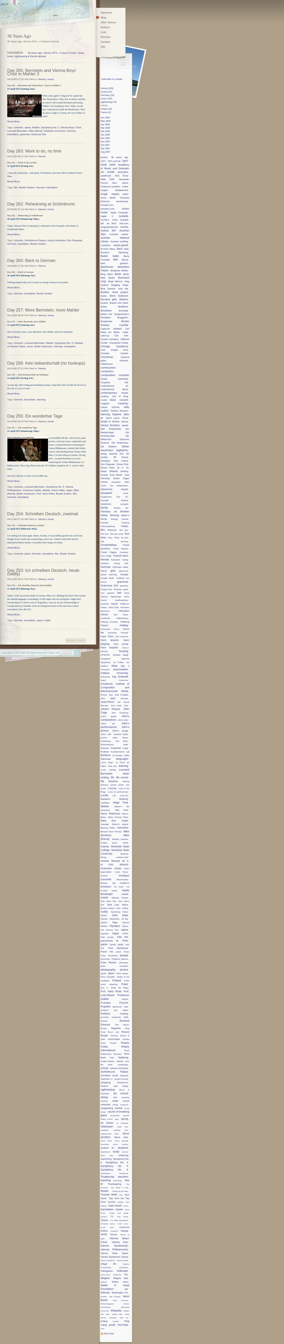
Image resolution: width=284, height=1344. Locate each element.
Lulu (114, 795)
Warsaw (105, 1292)
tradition (120, 1202)
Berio (110, 274)
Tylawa (104, 1220)
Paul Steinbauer (118, 948)
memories (122, 827)
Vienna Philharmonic (114, 1249)
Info (103, 46)
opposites (105, 934)
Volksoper (122, 1270)
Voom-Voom (105, 1275)
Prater (124, 984)
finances (112, 530)
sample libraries (107, 1061)
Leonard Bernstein (17, 131)
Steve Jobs (121, 1137)
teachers (123, 1176)
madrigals (105, 803)
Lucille (104, 795)
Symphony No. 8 (114, 1169)
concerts (18, 127)
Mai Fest (121, 810)
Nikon (125, 904)
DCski (125, 418)
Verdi (104, 1234)
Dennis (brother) (110, 425)
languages (122, 758)
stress (115, 1144)
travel (119, 1209)
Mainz (104, 813)
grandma (124, 585)
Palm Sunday (107, 937)
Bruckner (106, 310)
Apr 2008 (105, 124)
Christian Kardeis (114, 353)
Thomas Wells (109, 1194)
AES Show (121, 175)
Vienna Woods (122, 1260)
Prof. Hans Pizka (45, 493)
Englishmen (106, 497)
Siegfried (104, 1086)
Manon (125, 814)
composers (107, 371)
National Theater (120, 898)
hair (119, 592)
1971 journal (114, 161)
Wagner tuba (120, 1278)
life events (122, 777)
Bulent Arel (106, 314)
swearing (123, 1155)
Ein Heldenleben (119, 485)
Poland (116, 980)
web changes (115, 1297)
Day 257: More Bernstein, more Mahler (43, 310)
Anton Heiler (58, 490)
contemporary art (114, 386)
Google (124, 574)
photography (108, 969)
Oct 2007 (105, 145)
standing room (121, 1130)
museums (106, 868)
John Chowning (120, 713)
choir (103, 350)
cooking (104, 396)
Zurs (102, 1329)
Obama (104, 916)
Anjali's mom (119, 194)
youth (112, 1324)
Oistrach (104, 919)
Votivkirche (117, 1275)
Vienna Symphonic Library (114, 1256)
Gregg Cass (106, 589)
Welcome (70, 640)
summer (125, 1152)
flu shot (124, 537)
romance (114, 1036)
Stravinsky (105, 1144)
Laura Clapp (107, 762)
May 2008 (105, 121)
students (123, 1147)
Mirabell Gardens (120, 839)
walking (104, 1282)
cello (126, 335)
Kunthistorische (117, 752)
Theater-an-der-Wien (120, 1191)
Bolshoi (105, 292)
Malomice (114, 813)
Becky (125, 259)
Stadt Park (122, 1127)
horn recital (121, 644)
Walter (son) (120, 1281)
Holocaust (105, 629)
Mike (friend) (36, 131)
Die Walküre (108, 446)
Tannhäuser (123, 1173)
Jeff (118, 702)
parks (104, 944)
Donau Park (122, 464)
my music (119, 887)
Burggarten (122, 317)
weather (104, 1297)
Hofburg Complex (109, 622)
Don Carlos (121, 460)
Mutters (104, 883)
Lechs (103, 770)
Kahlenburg (106, 741)
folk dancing (114, 541)
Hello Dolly (114, 607)
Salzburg (123, 1057)
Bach (120, 248)
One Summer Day (109, 930)
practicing (113, 984)
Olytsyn (125, 926)
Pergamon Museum (120, 959)
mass (125, 820)
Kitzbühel (116, 748)
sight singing (121, 1086)
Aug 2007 (105, 152)
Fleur (110, 537)
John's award (108, 716)
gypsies (110, 593)
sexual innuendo (121, 1079)
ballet (116, 256)
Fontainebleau (109, 544)
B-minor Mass (108, 249)
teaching (106, 1180)
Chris (125, 350)
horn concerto (121, 636)
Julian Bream (120, 738)
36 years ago (119, 157)
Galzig (125, 559)
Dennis (124, 421)
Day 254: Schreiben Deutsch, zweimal (42, 513)
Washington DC (120, 1292)
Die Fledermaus (120, 443)
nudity (104, 911)
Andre (125, 186)
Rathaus (105, 1013)
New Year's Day (108, 901)
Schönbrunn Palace (35, 240)
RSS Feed (109, 1333)
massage (105, 824)
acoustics (123, 172)
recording (104, 1017)
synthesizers (105, 1173)
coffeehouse (107, 364)
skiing (104, 1097)
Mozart (115, 860)
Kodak (125, 748)
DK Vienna (120, 457)
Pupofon (106, 1006)
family (104, 507)
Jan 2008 (105, 135)
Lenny (112, 769)
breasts (104, 303)
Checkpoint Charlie (118, 343)
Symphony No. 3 (50, 127)
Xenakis (115, 1321)
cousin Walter (108, 400)
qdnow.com (117, 1007)
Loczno (112, 788)
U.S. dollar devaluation (119, 1220)
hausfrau (105, 604)
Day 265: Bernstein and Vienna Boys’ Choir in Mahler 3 (41, 72)
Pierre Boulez (122, 974)
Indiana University (114, 673)
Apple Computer (119, 212)
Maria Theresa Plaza (118, 817)
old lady (124, 919)
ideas (114, 665)
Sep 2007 (105, 148)
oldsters (104, 923)
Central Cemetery (110, 339)
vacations (114, 1231)
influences (105, 677)
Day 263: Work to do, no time (34, 151)
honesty (124, 632)
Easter (116, 478)
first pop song (116, 534)
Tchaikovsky (107, 1176)
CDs (116, 335)
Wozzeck (112, 1318)
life (112, 777)
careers (117, 328)
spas (117, 1119)
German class (120, 567)
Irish (111, 695)
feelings (114, 519)
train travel (115, 1205)
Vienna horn (120, 1242)
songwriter (124, 1105)
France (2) (106, 112)
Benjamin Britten (119, 270)
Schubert (105, 1075)
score (30, 346)
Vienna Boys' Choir (70, 127)
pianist (103, 974)
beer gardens (114, 263)
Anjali (47, 620)
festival (125, 519)
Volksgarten (107, 1271)
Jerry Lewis (116, 705)
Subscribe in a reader (111, 79)
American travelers (110, 186)
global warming (109, 574)
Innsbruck (107, 683)
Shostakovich (122, 1083)
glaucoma (123, 571)
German (71, 131)
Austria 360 (108, 230)
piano (27, 553)
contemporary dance (114, 389)
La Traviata (117, 755)
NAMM (104, 897)
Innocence (123, 680)
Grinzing (117, 589)
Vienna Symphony (108, 1260)
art (102, 223)
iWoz (103, 698)
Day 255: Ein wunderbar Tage (34, 416)
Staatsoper (107, 1126)
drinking (124, 471)
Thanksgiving (114, 1184)
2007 (125, 160)
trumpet (104, 1217)
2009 (112, 164)
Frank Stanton (120, 548)
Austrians (105, 245)
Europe (104, 500)
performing (105, 959)
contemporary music (114, 392)
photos (104, 157)
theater (105, 1191)
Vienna (41, 79)
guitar (125, 589)
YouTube (122, 1324)
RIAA (126, 1017)
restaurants (116, 1017)
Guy (103, 593)
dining (104, 454)
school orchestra (56, 240)
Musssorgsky (122, 879)
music (50, 79)
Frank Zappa (108, 552)
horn (111, 636)
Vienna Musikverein (114, 1245)
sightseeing (108, 1089)
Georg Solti (121, 563)
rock (117, 1032)
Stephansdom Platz (110, 1134)
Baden (104, 256)
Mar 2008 (105, 128)
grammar (25, 134)
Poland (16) (106, 109)
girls (113, 570)
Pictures (105, 36)
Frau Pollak (106, 556)
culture (104, 407)
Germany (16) (107, 95)
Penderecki (113, 956)
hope (103, 636)
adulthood (106, 175)
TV (111, 1216)
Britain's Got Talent (119, 303)
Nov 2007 (105, 141)
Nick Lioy (113, 904)
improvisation (120, 669)
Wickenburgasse (107, 1304)
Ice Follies (118, 662)
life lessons (109, 781)
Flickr (116, 537)
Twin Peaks (122, 1217)
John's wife (106, 734)
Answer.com (107, 205)
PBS (111, 952)
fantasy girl (121, 508)
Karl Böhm (122, 741)
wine (107, 1314)
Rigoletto (116, 1028)
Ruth (112, 1058)
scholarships (123, 1065)
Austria (124, 226)
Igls (123, 666)
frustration (115, 559)
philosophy (123, 963)
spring (124, 1118)
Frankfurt (124, 552)
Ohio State (120, 915)
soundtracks (115, 1116)
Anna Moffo (108, 197)
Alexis (125, 183)
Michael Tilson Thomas (111, 832)
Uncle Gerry (122, 1224)
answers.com (107, 208)
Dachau (115, 407)
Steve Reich (106, 1141)
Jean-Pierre (107, 701)
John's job (108, 723)
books (104, 296)
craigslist (105, 403)
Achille (110, 172)
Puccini (123, 1002)
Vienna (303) (107, 88)
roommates (114, 1039)
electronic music (114, 489)
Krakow (105, 751)
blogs (125, 285)
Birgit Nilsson (115, 281)
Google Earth (107, 578)
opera (27, 127)
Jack (112, 698)
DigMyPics (122, 450)
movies (105, 860)
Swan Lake (107, 1155)
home (116, 629)
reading (124, 1013)
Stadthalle (105, 1130)
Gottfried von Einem (55, 131)
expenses (106, 504)
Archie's (105, 219)
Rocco (110, 1032)
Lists (103, 32)
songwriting (107, 1108)
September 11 (107, 1079)
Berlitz (111, 277)
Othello (125, 934)
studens (125, 1144)
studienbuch (105, 1152)
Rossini (113, 1043)
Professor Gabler (32, 490)
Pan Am (122, 937)
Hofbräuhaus (122, 618)
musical (104, 876)
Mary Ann (108, 820)
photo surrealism (114, 966)
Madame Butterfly (114, 799)
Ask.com (123, 223)
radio (126, 1007)
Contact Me (53, 652)
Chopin (114, 350)
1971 (103, 161)
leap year (112, 766)
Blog (81, 640)
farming (114, 515)
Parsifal (113, 945)
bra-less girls (109, 299)
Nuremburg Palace (119, 912)
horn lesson (110, 640)
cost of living (120, 396)
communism (108, 367)
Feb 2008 (105, 131)
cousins (124, 399)
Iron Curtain (121, 694)
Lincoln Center (117, 785)
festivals (104, 522)
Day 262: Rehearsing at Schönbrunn (41, 204)
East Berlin (116, 475)
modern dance (109, 843)
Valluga (124, 1230)
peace (118, 952)
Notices (105, 27)
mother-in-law (122, 857)
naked (125, 894)
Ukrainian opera (108, 1224)
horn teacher (109, 647)
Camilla (123, 325)
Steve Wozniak (121, 1141)
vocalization (123, 1267)
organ (69, 490)
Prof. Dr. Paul (119, 987)
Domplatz (105, 461)
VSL (126, 1274)
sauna (119, 1061)
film (16, 187)
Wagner (105, 1278)
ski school (120, 1093)
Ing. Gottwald (120, 676)
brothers (123, 306)
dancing (41, 399)
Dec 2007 (105, 138)
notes (118, 908)
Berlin (118, 274)
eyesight (124, 504)
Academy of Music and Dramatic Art (115, 168)
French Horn (120, 555)
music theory (121, 872)
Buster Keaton (27, 187)
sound (118, 1108)
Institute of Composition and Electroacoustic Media (115, 687)
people (124, 955)
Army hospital (120, 219)
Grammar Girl (38, 134)
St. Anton (107, 1122)
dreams (113, 471)
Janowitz (124, 698)
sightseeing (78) (108, 102)
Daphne (116, 414)
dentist (125, 425)
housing (123, 651)
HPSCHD (105, 655)
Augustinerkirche (109, 227)
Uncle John (107, 1227)
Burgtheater (106, 321)
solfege (115, 1105)
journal (104, 738)
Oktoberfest (114, 919)
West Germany (120, 1300)
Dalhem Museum (119, 411)
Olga (114, 922)
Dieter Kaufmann (43, 346)
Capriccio (105, 329)
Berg (103, 274)
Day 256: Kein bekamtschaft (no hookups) (46, 363)
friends (105, 559)
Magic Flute (120, 802)
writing (104, 1321)
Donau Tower (108, 467)
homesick (112, 632)
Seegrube (124, 1076)
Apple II (107, 216)
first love (105, 534)
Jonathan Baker (121, 734)
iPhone (104, 695)
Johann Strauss (110, 709)
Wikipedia (116, 1310)
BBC (115, 259)
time (121, 1195)
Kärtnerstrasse (107, 744)
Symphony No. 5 (64, 343)
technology (117, 1181)
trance (125, 1206)
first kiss (124, 530)
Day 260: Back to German (31, 260)
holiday (124, 625)
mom (125, 842)
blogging (115, 285)
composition (108, 375)
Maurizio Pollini (108, 828)
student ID (107, 1148)
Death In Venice (110, 421)
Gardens (105, 563)
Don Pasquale (74, 240)
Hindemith (105, 618)
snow (115, 1100)
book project (120, 292)
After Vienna (108, 22)
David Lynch (112, 418)
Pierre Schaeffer (108, 977)
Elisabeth (106, 492)
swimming (106, 1159)
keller (126, 744)
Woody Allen (117, 1314)
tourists (111, 1202)
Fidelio (124, 526)
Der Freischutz (111, 428)
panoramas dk (109, 940)
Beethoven (107, 266)
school (104, 1068)
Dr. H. (120, 467)
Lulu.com (124, 795)
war (126, 1289)
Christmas (107, 356)
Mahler (36, 127)
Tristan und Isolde (118, 1213)
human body (120, 654)
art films (111, 223)
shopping (106, 1082)
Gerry (104, 570)
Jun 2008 (105, 117)
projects (125, 999)
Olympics (115, 925)
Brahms (124, 299)
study (116, 1151)
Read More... (14, 121)
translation (13, 134)
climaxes (124, 360)
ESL (118, 497)
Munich (124, 864)
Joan (126, 705)
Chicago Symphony (114, 346)
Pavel (104, 951)
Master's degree (120, 824)
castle (125, 332)
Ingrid (103, 680)
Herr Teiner (121, 614)
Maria (103, 817)
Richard (104, 1021)
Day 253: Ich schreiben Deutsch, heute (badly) (43, 572)
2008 (104, 164)
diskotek (113, 454)
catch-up (105, 335)
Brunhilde (123, 310)
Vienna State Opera (114, 1253)
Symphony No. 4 (117, 1162)
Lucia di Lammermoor (118, 792)
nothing (125, 908)
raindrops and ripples (114, 1010)
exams (124, 500)
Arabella (123, 216)
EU (126, 497)
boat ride (123, 288)
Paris (125, 940)
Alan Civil (107, 179)
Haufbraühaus (121, 600)
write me (124, 1318)
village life (108, 1264)
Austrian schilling (119, 241)
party (120, 944)
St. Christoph (122, 1123)
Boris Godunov (119, 295)
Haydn (114, 603)
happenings (115, 596)
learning (123, 765)
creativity (123, 403)
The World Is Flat (119, 1188)
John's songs (120, 730)
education (115, 482)
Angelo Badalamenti (114, 190)
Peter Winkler (108, 962)
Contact (105, 41)
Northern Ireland (107, 908)
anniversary (122, 201)
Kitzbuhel (105, 748)
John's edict (123, 720)
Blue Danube (108, 288)
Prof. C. (104, 988)
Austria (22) (106, 92)
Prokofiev (106, 1002)
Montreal (124, 854)
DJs (122, 454)
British (104, 307)
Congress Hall (114, 382)
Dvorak (104, 475)
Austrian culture (119, 234)
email (125, 493)
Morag (103, 857)
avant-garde (120, 245)
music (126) (106, 98)
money (105, 846)
